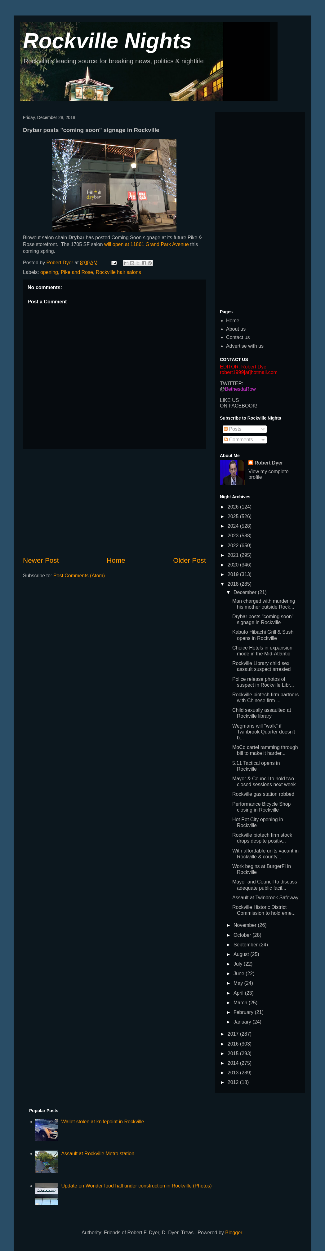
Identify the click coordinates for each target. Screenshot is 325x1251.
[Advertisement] (114, 502)
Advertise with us (245, 346)
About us (236, 329)
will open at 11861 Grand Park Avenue (147, 244)
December (246, 592)
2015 (234, 1053)
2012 (234, 1082)
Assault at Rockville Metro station (97, 1153)
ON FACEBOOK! (238, 405)
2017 (234, 1034)
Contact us (238, 337)
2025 (234, 516)
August (242, 954)
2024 (234, 526)
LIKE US (229, 400)
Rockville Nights (107, 41)
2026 (234, 506)
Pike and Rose (77, 272)
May (239, 983)
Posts (232, 429)
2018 (234, 584)
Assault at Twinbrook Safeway (265, 897)
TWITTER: (231, 383)
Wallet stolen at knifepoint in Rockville (102, 1121)
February (244, 1012)
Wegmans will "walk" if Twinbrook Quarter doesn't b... (263, 731)
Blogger (233, 1232)
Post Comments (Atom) (79, 575)
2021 (234, 555)
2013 (234, 1072)
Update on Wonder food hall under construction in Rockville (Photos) (136, 1185)
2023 (234, 535)
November (246, 925)
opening (49, 272)
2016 (234, 1043)
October (243, 935)
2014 (234, 1063)
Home (116, 560)
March (241, 1002)
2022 (234, 545)
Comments (238, 439)
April (239, 993)
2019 (234, 574)
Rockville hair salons (118, 272)
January (243, 1021)
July (239, 964)
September (246, 944)
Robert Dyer (269, 462)
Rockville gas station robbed (263, 794)
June (240, 973)
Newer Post (41, 560)
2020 (234, 564)
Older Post (189, 560)
